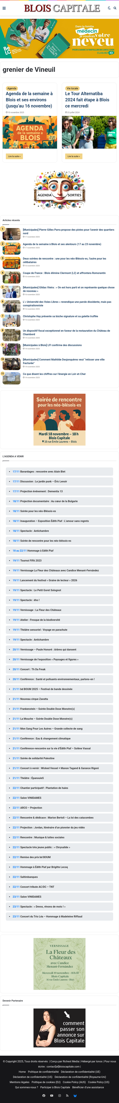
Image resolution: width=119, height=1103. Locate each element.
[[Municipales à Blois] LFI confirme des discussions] (11, 349)
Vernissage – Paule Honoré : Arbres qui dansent (48, 649)
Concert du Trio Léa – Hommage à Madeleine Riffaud (51, 916)
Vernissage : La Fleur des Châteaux (40, 610)
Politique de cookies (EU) (46, 1082)
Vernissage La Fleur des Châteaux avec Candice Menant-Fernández (59, 570)
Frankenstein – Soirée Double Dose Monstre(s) (47, 708)
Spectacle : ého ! (30, 600)
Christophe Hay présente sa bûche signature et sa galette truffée (60, 316)
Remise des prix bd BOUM (35, 857)
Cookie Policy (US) (98, 1082)
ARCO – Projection (31, 807)
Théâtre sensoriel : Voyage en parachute (43, 629)
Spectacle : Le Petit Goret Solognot (40, 590)
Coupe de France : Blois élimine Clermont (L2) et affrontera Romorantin (64, 273)
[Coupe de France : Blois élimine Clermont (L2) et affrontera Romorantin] (11, 277)
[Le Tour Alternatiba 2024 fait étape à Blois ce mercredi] (89, 132)
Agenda (11, 88)
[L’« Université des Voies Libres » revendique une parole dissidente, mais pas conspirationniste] (11, 306)
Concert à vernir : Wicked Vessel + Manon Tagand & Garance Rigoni (59, 768)
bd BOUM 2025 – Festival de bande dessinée (46, 689)
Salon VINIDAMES (30, 797)
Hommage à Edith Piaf (40, 550)
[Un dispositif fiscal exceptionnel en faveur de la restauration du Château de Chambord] (11, 335)
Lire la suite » (14, 156)
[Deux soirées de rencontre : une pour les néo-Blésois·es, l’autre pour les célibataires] (11, 263)
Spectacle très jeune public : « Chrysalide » (45, 847)
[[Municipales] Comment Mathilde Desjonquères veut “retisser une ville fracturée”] (11, 364)
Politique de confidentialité (43, 1071)
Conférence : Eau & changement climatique (45, 738)
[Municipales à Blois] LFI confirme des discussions (52, 345)
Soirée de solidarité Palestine (37, 758)
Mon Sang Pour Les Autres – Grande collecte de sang (51, 728)
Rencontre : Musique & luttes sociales (42, 837)
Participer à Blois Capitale (55, 1087)
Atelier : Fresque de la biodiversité (40, 619)
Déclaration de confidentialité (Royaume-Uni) (80, 1077)
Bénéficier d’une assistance (88, 1087)
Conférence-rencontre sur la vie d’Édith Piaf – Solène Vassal (55, 748)
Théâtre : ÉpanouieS (32, 778)
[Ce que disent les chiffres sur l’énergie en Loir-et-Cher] (11, 378)
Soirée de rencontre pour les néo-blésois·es (45, 540)
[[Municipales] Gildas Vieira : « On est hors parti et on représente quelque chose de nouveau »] (11, 292)
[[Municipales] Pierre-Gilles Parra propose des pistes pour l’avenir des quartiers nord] (11, 234)
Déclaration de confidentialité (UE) (80, 1071)
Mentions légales (19, 1082)
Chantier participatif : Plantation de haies (44, 788)
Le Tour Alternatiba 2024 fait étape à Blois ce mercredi (87, 100)
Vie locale (72, 88)
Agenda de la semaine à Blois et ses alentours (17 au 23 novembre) (62, 244)
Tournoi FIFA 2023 (31, 560)
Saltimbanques (29, 877)
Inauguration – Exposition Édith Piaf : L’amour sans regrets (54, 521)
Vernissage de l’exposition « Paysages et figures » (49, 659)
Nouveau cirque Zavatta (34, 699)
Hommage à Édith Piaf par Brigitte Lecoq (44, 867)
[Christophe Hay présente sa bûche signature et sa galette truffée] (11, 321)
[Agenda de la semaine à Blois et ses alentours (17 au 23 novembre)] (11, 248)
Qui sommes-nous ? (26, 1087)
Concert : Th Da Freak (33, 669)
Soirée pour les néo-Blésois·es (38, 511)
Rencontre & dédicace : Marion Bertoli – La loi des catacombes (57, 817)
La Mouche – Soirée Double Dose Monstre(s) (46, 718)
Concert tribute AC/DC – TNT (37, 886)
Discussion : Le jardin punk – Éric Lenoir (43, 481)
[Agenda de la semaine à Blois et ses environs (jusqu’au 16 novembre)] (30, 132)
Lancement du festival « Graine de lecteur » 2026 (48, 580)
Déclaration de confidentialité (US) (32, 1077)
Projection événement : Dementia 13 (41, 491)
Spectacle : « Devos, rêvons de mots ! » (43, 906)
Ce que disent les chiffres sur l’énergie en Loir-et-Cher (54, 374)
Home (22, 1071)
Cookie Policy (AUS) (74, 1082)
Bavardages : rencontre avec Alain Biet (42, 471)
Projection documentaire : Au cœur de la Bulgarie (49, 501)
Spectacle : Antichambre (34, 530)
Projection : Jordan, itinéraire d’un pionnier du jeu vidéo (52, 827)
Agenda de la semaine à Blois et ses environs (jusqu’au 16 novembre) (29, 100)
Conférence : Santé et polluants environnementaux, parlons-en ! (57, 679)
